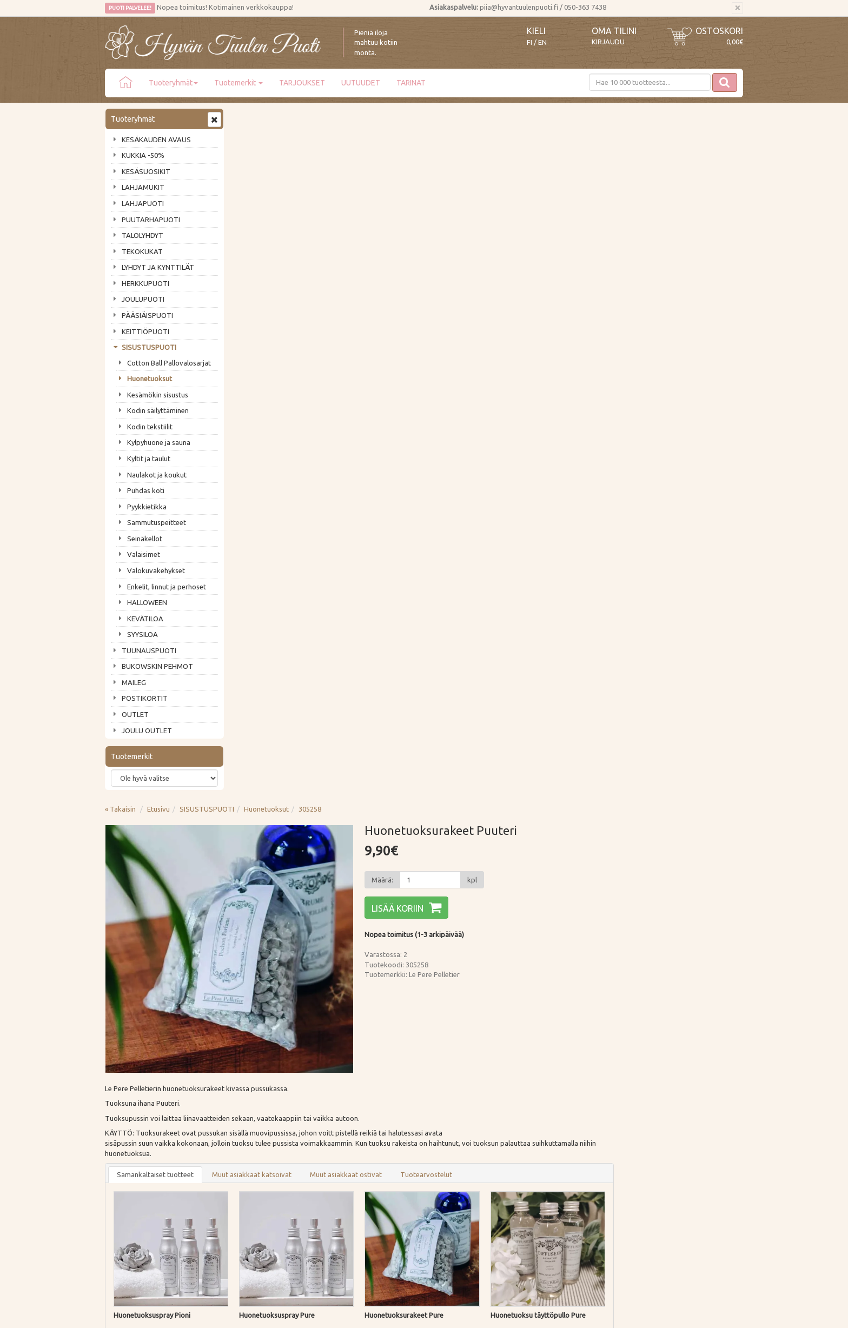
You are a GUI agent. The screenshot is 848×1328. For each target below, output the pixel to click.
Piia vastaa (124, 1128)
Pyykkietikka (147, 506)
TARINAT (411, 82)
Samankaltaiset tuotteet (285, 483)
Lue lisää (391, 1014)
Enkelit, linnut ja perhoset (166, 586)
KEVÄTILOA (145, 618)
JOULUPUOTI (143, 299)
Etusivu (288, 117)
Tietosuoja (253, 1144)
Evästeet (250, 1159)
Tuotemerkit (238, 82)
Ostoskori (719, 31)
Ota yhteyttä (126, 1113)
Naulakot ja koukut (157, 475)
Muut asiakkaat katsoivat (381, 483)
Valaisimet (143, 554)
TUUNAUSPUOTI (149, 650)
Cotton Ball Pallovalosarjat (169, 363)
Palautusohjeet (259, 1128)
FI (529, 42)
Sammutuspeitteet (156, 522)
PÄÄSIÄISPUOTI (147, 315)
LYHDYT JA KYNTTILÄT (158, 267)
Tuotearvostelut (556, 483)
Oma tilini (614, 31)
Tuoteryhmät (173, 82)
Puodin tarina (128, 1097)
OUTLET (135, 714)
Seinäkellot (144, 538)
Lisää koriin (527, 217)
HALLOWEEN (147, 602)
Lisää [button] (333, 668)
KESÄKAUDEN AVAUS (156, 139)
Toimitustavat (258, 1097)
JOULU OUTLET (147, 730)
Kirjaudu (608, 41)
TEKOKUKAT (142, 251)
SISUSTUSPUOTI (149, 347)
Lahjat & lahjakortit (136, 1175)
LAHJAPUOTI (143, 203)
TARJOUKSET (302, 82)
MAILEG (134, 682)
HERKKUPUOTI (145, 283)
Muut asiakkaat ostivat (476, 483)
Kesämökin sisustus (157, 395)
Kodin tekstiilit (150, 426)
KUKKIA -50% (143, 155)
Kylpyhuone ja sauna (158, 442)
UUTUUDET (360, 82)
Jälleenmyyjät (128, 1159)
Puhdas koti (145, 490)
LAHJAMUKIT (143, 187)
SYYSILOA (142, 634)
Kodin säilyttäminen (158, 410)
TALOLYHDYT (142, 235)
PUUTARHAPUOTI (151, 219)
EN (542, 42)
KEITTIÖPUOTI (145, 331)
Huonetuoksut (149, 378)
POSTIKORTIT (145, 698)
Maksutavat (255, 1113)
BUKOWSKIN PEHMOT (157, 666)
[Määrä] (559, 188)
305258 (439, 117)
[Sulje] (737, 8)
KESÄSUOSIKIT (146, 171)
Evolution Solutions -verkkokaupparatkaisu (680, 1312)
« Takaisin (250, 117)
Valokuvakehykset (156, 570)
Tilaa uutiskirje (140, 1041)
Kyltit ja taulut (148, 458)
